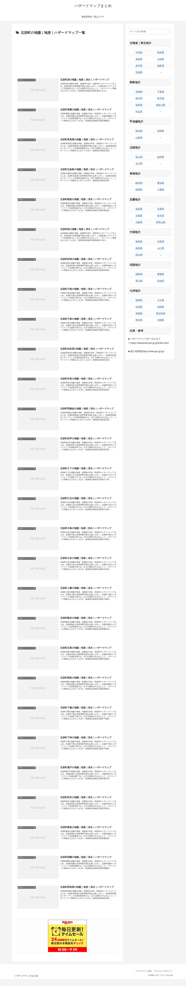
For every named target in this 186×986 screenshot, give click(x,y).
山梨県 (138, 137)
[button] (169, 31)
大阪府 (138, 222)
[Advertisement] (67, 55)
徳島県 (138, 274)
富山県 (138, 157)
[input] (150, 31)
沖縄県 (160, 320)
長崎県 (138, 313)
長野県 (160, 131)
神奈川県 (160, 105)
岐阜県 (138, 183)
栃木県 (138, 98)
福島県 (160, 65)
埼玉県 (138, 111)
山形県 (160, 59)
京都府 (138, 215)
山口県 (160, 248)
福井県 (160, 157)
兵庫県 (160, 209)
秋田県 (160, 52)
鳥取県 (138, 241)
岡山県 (138, 255)
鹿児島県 (160, 313)
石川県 (138, 163)
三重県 (160, 189)
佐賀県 (138, 307)
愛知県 (160, 183)
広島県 (160, 241)
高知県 (160, 281)
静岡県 (138, 189)
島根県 (138, 248)
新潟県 (138, 131)
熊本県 (138, 320)
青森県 (138, 59)
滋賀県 (138, 209)
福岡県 (138, 300)
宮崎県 (160, 307)
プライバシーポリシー (163, 972)
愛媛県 (160, 274)
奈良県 (160, 215)
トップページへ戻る (143, 972)
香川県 (138, 281)
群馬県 (138, 105)
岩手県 (138, 65)
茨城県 (138, 91)
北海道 (138, 52)
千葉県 (160, 91)
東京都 (160, 98)
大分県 (160, 300)
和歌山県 (160, 222)
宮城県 (138, 72)
